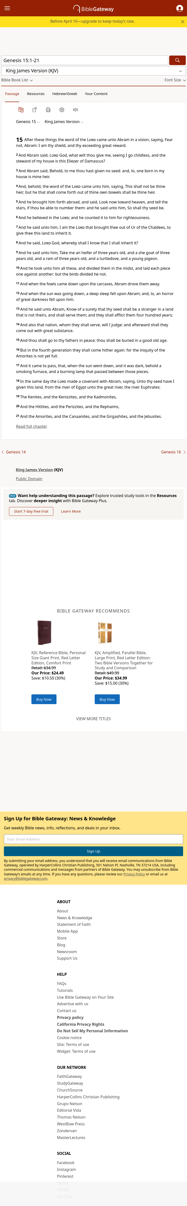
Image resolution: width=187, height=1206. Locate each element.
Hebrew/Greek (64, 93)
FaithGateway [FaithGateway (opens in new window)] (69, 1076)
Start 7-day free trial (31, 511)
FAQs (61, 983)
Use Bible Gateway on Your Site (85, 997)
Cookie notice (69, 1037)
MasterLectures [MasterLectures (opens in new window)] (71, 1137)
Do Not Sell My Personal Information (92, 1031)
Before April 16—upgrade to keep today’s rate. (92, 21)
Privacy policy (70, 1017)
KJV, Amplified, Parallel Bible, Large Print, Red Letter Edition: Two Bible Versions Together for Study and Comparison (124, 660)
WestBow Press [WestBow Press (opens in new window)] (71, 1124)
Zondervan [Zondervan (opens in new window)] (67, 1130)
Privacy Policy (134, 874)
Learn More (71, 511)
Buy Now (44, 699)
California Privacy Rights (80, 1024)
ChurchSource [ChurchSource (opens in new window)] (70, 1090)
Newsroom (67, 951)
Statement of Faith (74, 924)
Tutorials (65, 990)
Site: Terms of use (73, 1044)
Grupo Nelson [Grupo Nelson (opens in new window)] (69, 1103)
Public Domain (29, 478)
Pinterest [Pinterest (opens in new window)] (65, 1176)
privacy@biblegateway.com (25, 878)
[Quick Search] (84, 60)
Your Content (96, 93)
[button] (179, 8)
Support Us (67, 958)
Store (62, 938)
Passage (12, 93)
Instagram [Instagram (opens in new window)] (66, 1169)
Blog (61, 945)
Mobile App (67, 931)
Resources (36, 93)
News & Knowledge (74, 917)
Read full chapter (31, 426)
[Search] (177, 60)
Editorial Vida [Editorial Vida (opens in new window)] (69, 1110)
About (62, 911)
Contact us (66, 1010)
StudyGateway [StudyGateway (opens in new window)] (70, 1083)
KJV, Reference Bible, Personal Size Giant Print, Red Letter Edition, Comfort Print (58, 658)
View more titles (93, 718)
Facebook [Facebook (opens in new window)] (66, 1162)
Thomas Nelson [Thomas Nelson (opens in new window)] (71, 1117)
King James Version (34, 469)
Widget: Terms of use (76, 1051)
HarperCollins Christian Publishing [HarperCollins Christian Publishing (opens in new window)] (88, 1097)
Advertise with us (72, 1003)
